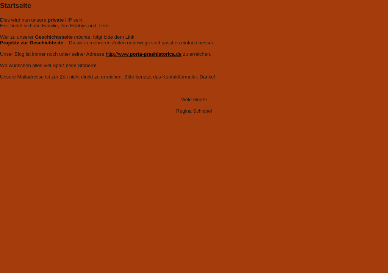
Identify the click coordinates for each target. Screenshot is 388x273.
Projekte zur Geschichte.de (31, 43)
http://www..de (143, 54)
